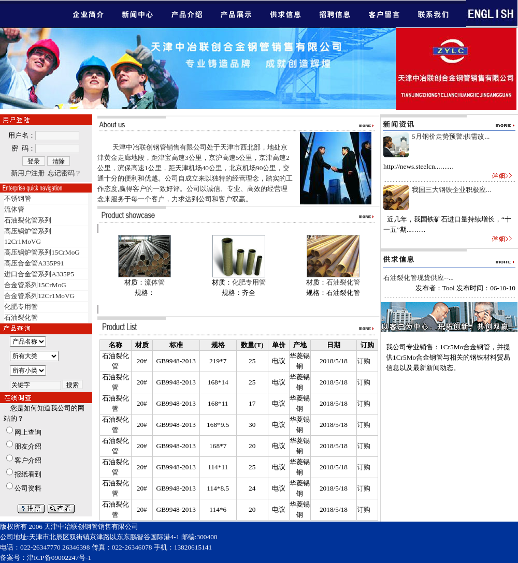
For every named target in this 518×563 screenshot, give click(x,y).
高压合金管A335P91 (34, 263)
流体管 (14, 209)
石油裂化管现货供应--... (418, 278)
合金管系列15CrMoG (35, 285)
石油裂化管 (21, 317)
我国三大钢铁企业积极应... (451, 190)
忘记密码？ (64, 173)
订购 (363, 361)
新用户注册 (28, 173)
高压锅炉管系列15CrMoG (42, 252)
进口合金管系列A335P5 (39, 274)
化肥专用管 (21, 306)
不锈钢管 (17, 198)
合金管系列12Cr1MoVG (39, 296)
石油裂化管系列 (27, 220)
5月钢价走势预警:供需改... (451, 136)
